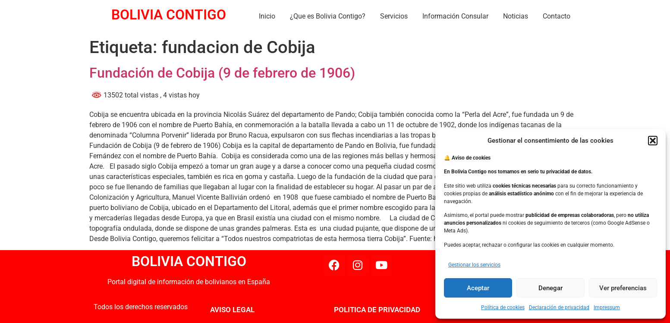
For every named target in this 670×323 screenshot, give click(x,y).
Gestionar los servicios (474, 265)
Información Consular (455, 16)
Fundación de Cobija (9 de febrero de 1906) (222, 73)
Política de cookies (503, 307)
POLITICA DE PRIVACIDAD (377, 309)
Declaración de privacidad (559, 307)
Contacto (556, 16)
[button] (652, 140)
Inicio (267, 16)
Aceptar (478, 288)
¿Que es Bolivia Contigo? (327, 16)
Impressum (607, 307)
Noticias (515, 16)
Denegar (550, 288)
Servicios (394, 16)
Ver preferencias (623, 288)
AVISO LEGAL (232, 309)
